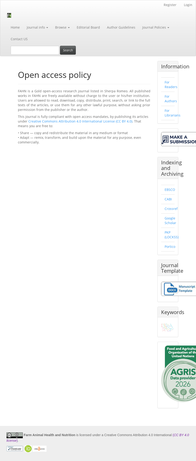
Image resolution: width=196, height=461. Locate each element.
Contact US (19, 39)
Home (15, 27)
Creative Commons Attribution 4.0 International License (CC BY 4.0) (80, 121)
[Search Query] (35, 50)
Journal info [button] (37, 27)
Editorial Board (88, 27)
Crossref (171, 208)
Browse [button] (62, 27)
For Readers (171, 84)
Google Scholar (170, 220)
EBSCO (170, 189)
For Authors (171, 98)
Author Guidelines (121, 27)
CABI (168, 199)
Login (188, 5)
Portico (170, 246)
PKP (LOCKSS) (172, 234)
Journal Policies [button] (155, 27)
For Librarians (172, 112)
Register (170, 5)
